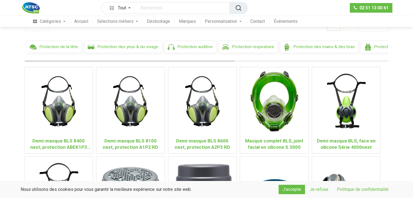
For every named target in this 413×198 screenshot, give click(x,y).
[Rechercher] (238, 7)
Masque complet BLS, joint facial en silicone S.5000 (274, 144)
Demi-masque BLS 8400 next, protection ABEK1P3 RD (58, 144)
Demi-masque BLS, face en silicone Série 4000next (346, 144)
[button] (119, 7)
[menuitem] (47, 22)
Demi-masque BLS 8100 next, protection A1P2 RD (130, 144)
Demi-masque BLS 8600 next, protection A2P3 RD (202, 144)
